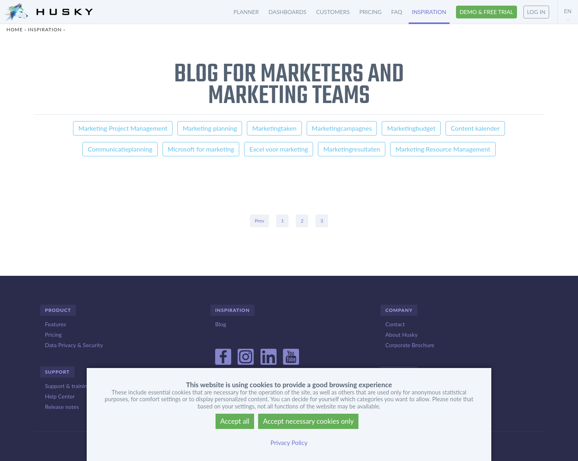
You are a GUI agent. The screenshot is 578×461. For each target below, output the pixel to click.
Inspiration (429, 11)
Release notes (62, 406)
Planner (246, 11)
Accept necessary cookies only (308, 421)
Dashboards (288, 11)
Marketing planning (210, 128)
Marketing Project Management (122, 128)
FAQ (396, 11)
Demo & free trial (486, 11)
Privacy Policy (289, 442)
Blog (220, 324)
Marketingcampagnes (342, 128)
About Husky (401, 334)
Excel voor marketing (278, 149)
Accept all (235, 421)
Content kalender (475, 128)
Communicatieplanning (120, 149)
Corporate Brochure (409, 345)
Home (14, 29)
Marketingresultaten (351, 149)
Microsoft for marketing (201, 149)
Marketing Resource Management (442, 149)
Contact (395, 324)
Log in (536, 11)
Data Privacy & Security (74, 345)
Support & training (67, 385)
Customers (333, 11)
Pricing (370, 11)
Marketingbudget (411, 128)
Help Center (60, 396)
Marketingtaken (274, 128)
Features (55, 324)
